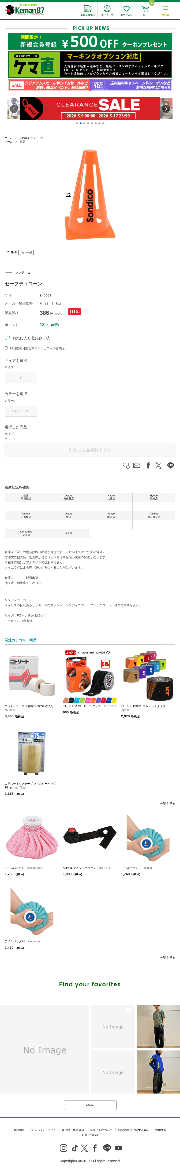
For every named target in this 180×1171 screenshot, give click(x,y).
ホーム (8, 137)
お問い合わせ (90, 1135)
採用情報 (160, 1130)
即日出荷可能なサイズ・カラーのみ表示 (37, 348)
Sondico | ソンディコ (32, 137)
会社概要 (19, 1130)
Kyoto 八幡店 (111, 497)
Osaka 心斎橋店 (26, 515)
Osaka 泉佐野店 (69, 497)
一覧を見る (167, 803)
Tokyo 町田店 (111, 515)
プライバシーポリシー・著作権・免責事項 (57, 1130)
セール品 (27, 252)
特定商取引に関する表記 (133, 1130)
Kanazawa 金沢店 (26, 533)
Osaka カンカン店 (153, 515)
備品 (22, 141)
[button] (77, 123)
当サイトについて (101, 1130)
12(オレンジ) (21, 411)
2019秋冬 (11, 252)
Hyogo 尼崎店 (154, 497)
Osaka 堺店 (68, 515)
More (90, 1105)
